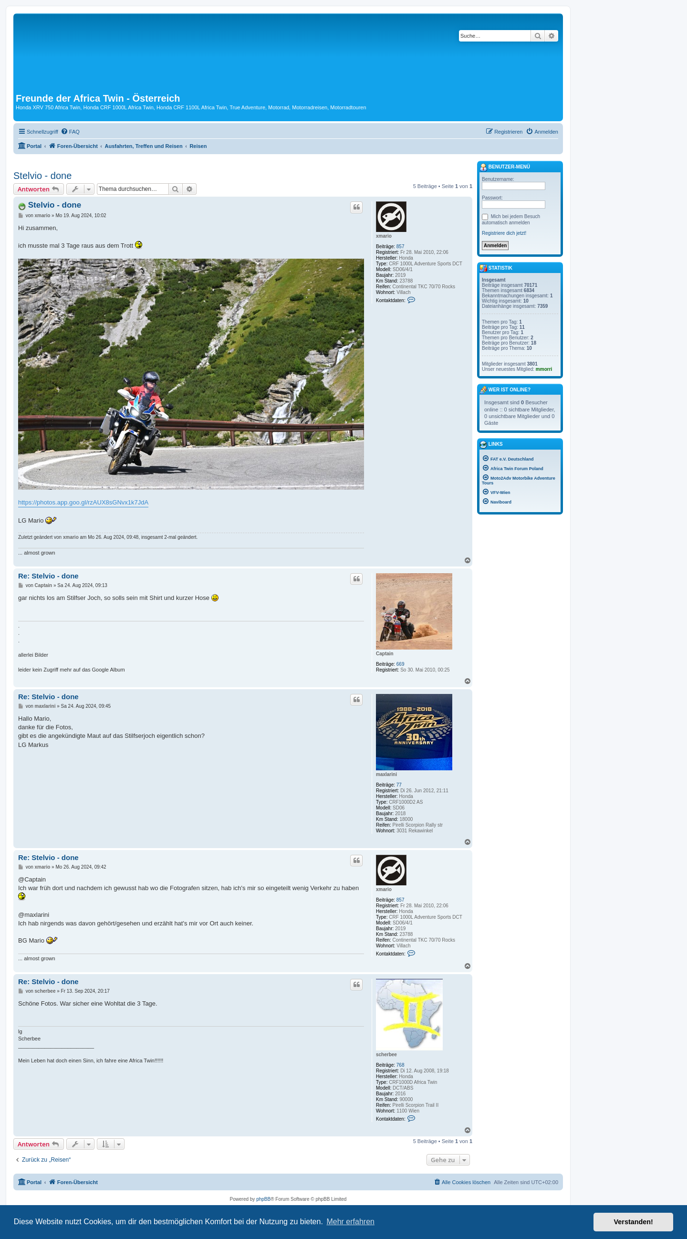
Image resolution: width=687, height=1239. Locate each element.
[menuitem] (70, 131)
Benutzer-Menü (504, 167)
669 (400, 664)
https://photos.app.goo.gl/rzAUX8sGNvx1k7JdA (83, 502)
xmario (384, 236)
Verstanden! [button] (633, 1222)
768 (400, 1065)
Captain (385, 653)
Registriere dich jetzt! (504, 233)
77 (399, 785)
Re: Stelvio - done (48, 576)
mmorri (544, 369)
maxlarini (386, 774)
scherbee (386, 1054)
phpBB (263, 1199)
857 (400, 246)
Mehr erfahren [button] (350, 1222)
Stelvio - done (42, 175)
